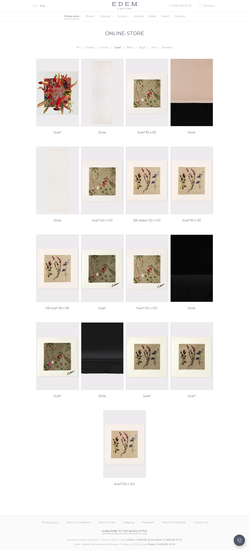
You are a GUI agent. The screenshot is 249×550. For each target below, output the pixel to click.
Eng (42, 5)
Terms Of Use (106, 522)
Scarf (118, 47)
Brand (165, 16)
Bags (142, 47)
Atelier (152, 16)
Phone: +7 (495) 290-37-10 (168, 539)
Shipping (128, 522)
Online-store (71, 16)
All (77, 47)
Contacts (179, 16)
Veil (153, 47)
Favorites (208, 5)
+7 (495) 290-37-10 (180, 5)
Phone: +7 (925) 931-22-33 (140, 539)
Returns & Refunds (174, 522)
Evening (105, 16)
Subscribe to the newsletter (124, 531)
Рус (35, 5)
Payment (148, 522)
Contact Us (200, 522)
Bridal (89, 16)
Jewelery (167, 47)
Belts (130, 47)
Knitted (138, 16)
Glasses (89, 47)
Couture (122, 16)
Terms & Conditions (78, 522)
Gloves (104, 47)
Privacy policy (50, 522)
